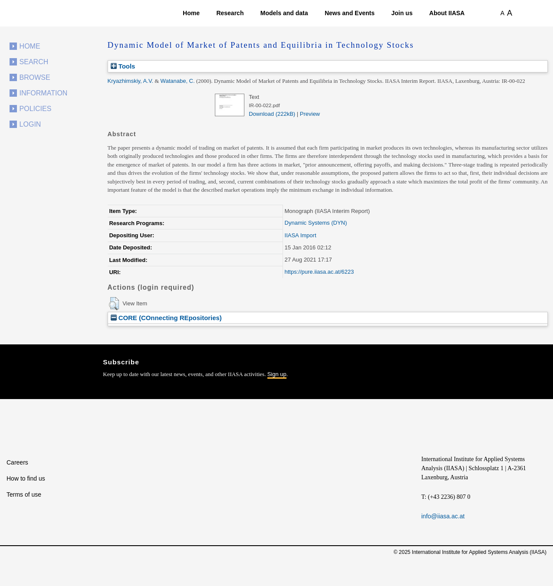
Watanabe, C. (178, 81)
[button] (114, 303)
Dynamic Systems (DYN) (316, 222)
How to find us (26, 478)
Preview (310, 114)
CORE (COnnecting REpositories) (166, 317)
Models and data (284, 13)
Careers (17, 462)
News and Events (350, 13)
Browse (35, 77)
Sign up (276, 374)
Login (30, 124)
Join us (401, 13)
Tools (123, 66)
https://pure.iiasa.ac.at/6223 (319, 271)
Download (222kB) (272, 114)
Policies (36, 108)
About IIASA (447, 13)
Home (191, 13)
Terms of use (24, 494)
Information (44, 93)
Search (34, 61)
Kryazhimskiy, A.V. (130, 81)
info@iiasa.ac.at (443, 516)
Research (230, 13)
